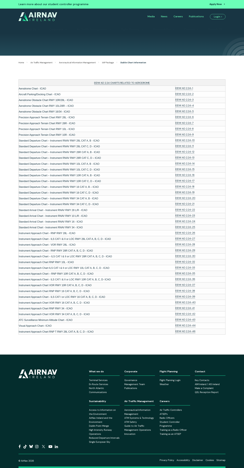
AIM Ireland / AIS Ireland (207, 384)
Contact (189, 29)
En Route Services (98, 384)
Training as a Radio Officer (173, 430)
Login (217, 16)
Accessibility (183, 460)
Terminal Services (98, 380)
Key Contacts (202, 380)
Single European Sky (99, 442)
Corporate (56, 29)
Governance (130, 380)
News (164, 16)
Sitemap (220, 460)
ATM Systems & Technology (139, 418)
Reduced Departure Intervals (104, 438)
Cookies (210, 460)
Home (21, 62)
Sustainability (162, 29)
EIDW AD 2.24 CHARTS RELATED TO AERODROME (122, 82)
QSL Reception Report (207, 392)
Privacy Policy (167, 460)
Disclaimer (197, 460)
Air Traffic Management (92, 29)
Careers (178, 16)
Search (213, 29)
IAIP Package (108, 62)
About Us (30, 29)
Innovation (129, 434)
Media (151, 16)
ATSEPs (164, 414)
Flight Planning (130, 29)
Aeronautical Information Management (77, 62)
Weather (164, 384)
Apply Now (215, 4)
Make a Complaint (204, 388)
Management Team (134, 384)
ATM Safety (130, 422)
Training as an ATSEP (170, 434)
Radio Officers (167, 418)
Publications (196, 16)
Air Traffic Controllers (171, 410)
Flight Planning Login (170, 380)
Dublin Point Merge (99, 426)
